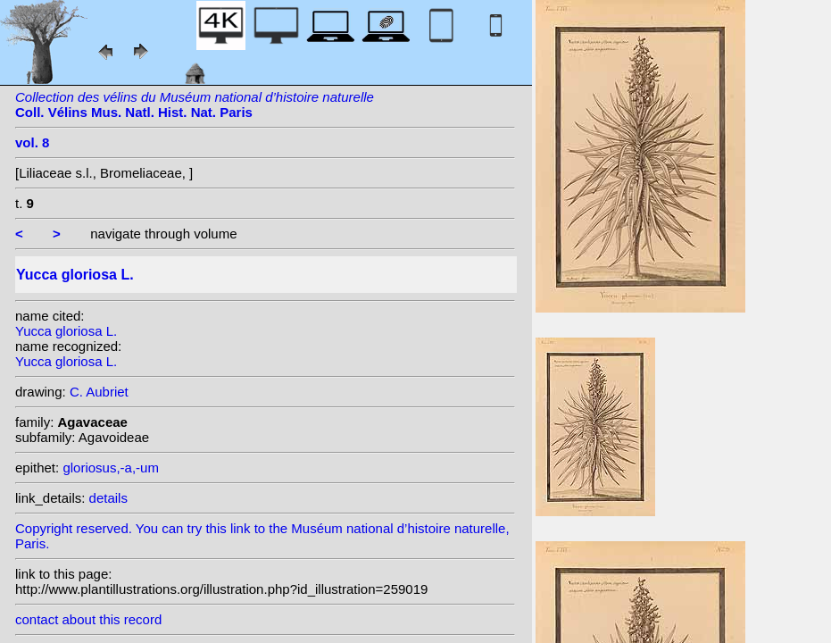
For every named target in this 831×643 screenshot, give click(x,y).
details (108, 497)
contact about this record (88, 619)
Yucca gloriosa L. (66, 330)
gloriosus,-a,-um (110, 467)
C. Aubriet (99, 391)
